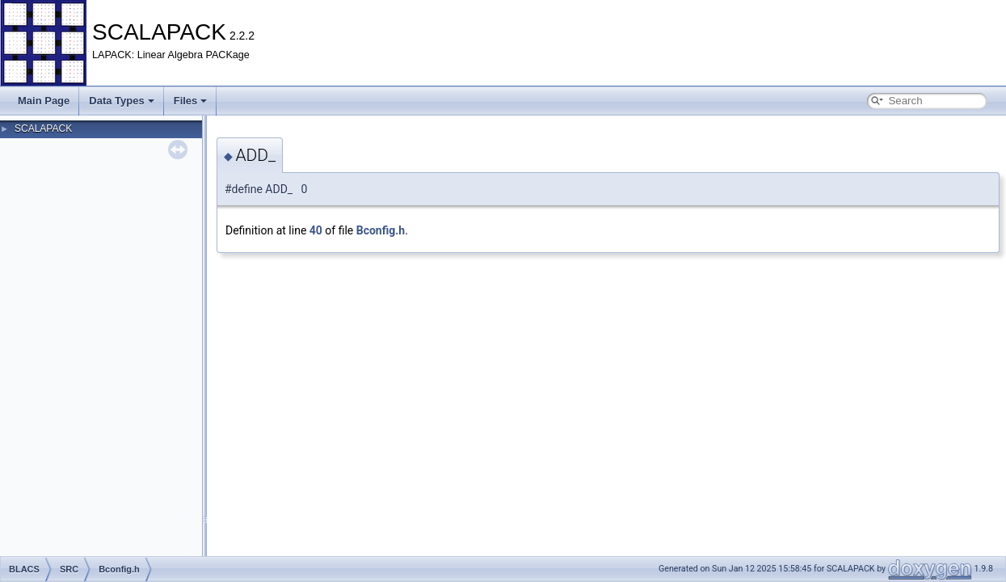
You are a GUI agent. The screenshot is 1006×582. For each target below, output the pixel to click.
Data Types (121, 101)
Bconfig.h (380, 230)
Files (191, 101)
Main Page (43, 101)
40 (315, 230)
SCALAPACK (43, 128)
